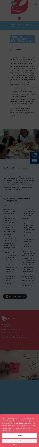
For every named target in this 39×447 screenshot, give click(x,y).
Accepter (19, 435)
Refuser (19, 441)
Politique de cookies (18, 444)
